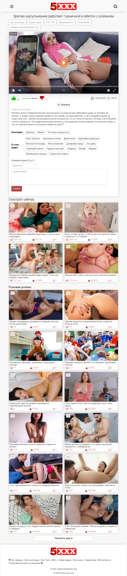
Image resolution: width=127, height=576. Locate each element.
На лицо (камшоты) (58, 132)
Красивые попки (52, 138)
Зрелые (30, 132)
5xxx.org (70, 573)
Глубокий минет (34, 148)
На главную (17, 560)
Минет (41, 132)
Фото (54, 560)
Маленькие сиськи (36, 154)
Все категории (17, 22)
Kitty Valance (33, 138)
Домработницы (75, 143)
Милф (82, 148)
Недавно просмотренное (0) (24, 27)
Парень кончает (55, 148)
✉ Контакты (104, 560)
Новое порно (35, 22)
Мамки (92, 148)
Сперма (71, 148)
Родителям (90, 560)
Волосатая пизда (35, 143)
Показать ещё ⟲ (64, 538)
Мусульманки (55, 143)
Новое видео (64, 560)
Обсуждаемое (66, 22)
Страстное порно (59, 154)
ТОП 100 (50, 22)
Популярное (84, 22)
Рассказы (78, 560)
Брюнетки (69, 138)
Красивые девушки (88, 138)
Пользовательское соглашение (24, 563)
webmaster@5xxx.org (67, 569)
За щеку (91, 143)
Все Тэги (45, 560)
